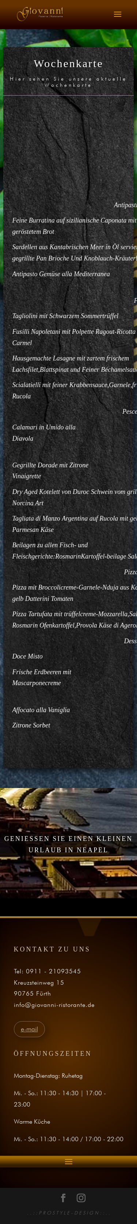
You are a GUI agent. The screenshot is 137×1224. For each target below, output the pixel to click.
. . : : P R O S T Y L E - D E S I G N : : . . (68, 1213)
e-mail (29, 1029)
